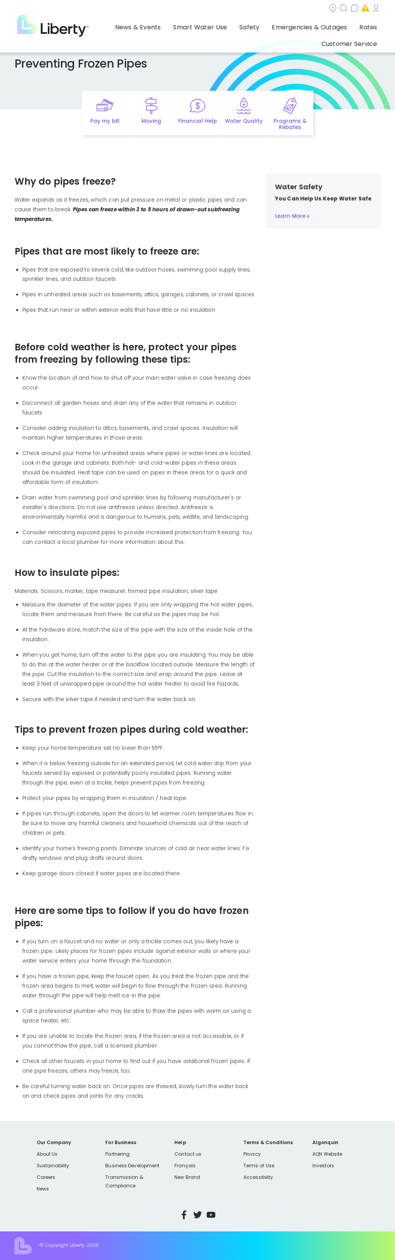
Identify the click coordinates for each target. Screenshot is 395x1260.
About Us (47, 1154)
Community (185, 9)
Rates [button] (310, 25)
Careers (46, 1177)
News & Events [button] (114, 25)
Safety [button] (208, 25)
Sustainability (53, 1165)
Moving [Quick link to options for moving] (151, 121)
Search (227, 9)
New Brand (187, 1177)
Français (184, 1165)
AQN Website (327, 1154)
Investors (323, 1165)
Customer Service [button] (352, 25)
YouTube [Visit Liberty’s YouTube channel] (211, 1215)
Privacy (251, 1154)
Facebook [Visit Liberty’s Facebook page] (184, 1215)
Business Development (132, 1165)
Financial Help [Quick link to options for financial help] (197, 121)
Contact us (267, 9)
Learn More (290, 216)
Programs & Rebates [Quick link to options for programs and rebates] (290, 124)
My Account (364, 9)
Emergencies (315, 9)
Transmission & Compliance (124, 1181)
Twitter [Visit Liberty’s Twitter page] (197, 1215)
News (43, 1188)
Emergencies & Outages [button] (260, 25)
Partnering (117, 1154)
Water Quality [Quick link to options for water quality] (244, 121)
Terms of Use (258, 1165)
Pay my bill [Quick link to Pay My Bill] (105, 121)
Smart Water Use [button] (167, 25)
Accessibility (258, 1177)
